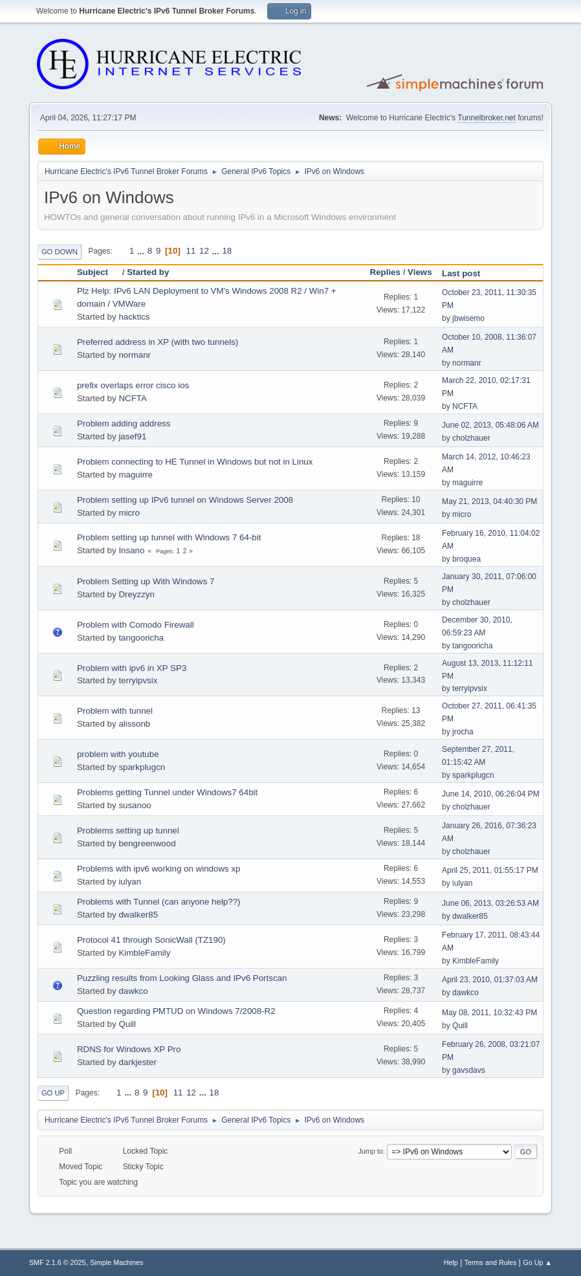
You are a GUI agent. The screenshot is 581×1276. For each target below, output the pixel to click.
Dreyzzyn (136, 594)
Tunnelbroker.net (486, 117)
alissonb (134, 724)
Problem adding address (123, 423)
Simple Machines (116, 1262)
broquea (466, 559)
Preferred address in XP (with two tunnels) (157, 342)
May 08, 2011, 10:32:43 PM (489, 1012)
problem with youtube (118, 754)
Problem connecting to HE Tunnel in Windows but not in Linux (195, 462)
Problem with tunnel (115, 711)
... (142, 251)
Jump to (370, 1151)
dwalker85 (138, 914)
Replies (385, 272)
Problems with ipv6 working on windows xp (159, 869)
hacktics (133, 317)
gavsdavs (468, 1070)
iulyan (129, 881)
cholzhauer (471, 438)
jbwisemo (468, 318)
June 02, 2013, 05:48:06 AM (490, 425)
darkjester (137, 1062)
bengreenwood (146, 843)
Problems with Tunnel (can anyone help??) (159, 902)
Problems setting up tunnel (128, 830)
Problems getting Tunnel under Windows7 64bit (167, 792)
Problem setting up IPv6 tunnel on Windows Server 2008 (185, 500)
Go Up (53, 1093)
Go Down (59, 252)
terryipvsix (137, 680)
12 (204, 251)
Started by (148, 272)
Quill (127, 1024)
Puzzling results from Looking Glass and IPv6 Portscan (182, 978)
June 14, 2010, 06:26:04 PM (491, 793)
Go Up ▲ (537, 1262)
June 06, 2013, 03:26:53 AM (490, 903)
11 (191, 251)
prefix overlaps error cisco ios (133, 385)
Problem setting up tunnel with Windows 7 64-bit (169, 537)
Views (420, 272)
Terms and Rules (491, 1262)
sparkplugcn (141, 767)
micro (129, 513)
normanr (134, 355)
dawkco (133, 991)
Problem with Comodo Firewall (135, 625)
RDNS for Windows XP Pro (129, 1049)
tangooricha (141, 638)
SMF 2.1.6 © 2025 (57, 1262)
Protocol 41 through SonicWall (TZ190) (151, 940)
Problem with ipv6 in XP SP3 (131, 668)
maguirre (135, 474)
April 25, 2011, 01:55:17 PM (490, 870)
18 (227, 251)
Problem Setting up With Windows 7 (146, 581)
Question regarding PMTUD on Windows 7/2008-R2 (176, 1011)
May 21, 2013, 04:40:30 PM (489, 501)
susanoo (134, 805)
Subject (98, 272)
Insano (131, 550)
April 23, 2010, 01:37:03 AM (490, 979)
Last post (461, 273)
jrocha (463, 731)
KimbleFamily (144, 953)
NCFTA (132, 398)
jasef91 (132, 436)
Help (451, 1262)
